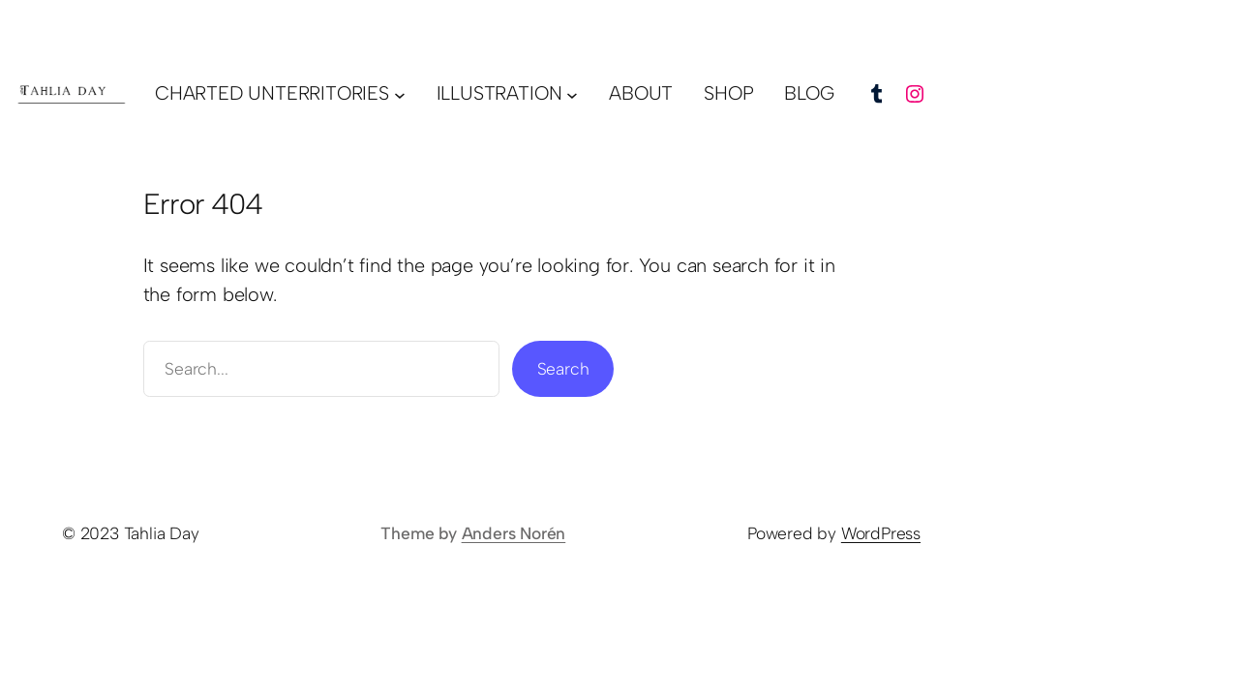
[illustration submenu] (572, 94)
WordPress (881, 533)
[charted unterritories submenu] (400, 94)
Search (563, 368)
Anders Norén (514, 533)
